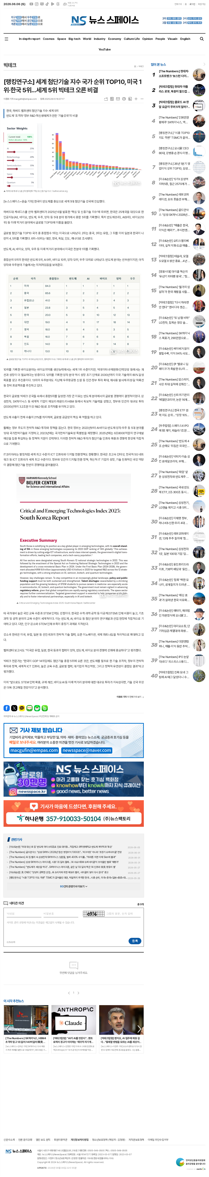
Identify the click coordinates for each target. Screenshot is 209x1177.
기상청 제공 (71, 6)
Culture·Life (132, 39)
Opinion (147, 39)
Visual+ (172, 39)
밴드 (45, 708)
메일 (118, 99)
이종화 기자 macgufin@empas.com (20, 99)
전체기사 (178, 4)
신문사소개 (9, 1140)
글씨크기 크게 (136, 99)
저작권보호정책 (136, 1140)
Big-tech (74, 39)
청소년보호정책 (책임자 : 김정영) (108, 1140)
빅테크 (141, 66)
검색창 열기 (201, 39)
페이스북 (7, 708)
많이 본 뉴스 (158, 64)
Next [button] (140, 1029)
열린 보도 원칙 (43, 1140)
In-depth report (29, 39)
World (87, 39)
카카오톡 (22, 708)
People (160, 39)
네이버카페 (37, 708)
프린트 (124, 99)
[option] (26, 1029)
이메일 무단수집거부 (158, 1140)
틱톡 (47, 4)
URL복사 (106, 99)
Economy (114, 39)
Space (61, 39)
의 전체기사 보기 (129, 697)
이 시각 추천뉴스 (14, 1001)
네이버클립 (52, 4)
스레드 (58, 4)
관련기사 (16, 839)
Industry (100, 39)
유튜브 (31, 4)
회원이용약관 (60, 1140)
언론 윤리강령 (25, 1140)
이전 (69, 993)
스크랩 (130, 99)
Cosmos (49, 39)
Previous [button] (8, 1029)
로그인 (192, 4)
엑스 (14, 708)
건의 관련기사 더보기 (73, 886)
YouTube (104, 49)
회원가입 (201, 4)
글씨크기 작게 (142, 99)
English (185, 39)
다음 (78, 993)
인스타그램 (36, 4)
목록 (112, 99)
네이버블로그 (42, 4)
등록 (135, 941)
